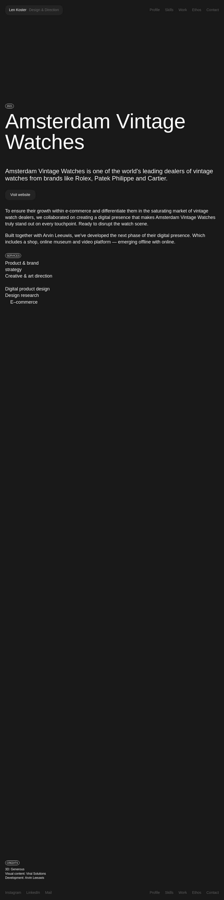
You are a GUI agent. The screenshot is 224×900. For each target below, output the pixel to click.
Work (183, 10)
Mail (48, 892)
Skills (169, 10)
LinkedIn (33, 892)
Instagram (13, 892)
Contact (212, 10)
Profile (155, 10)
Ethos (196, 10)
